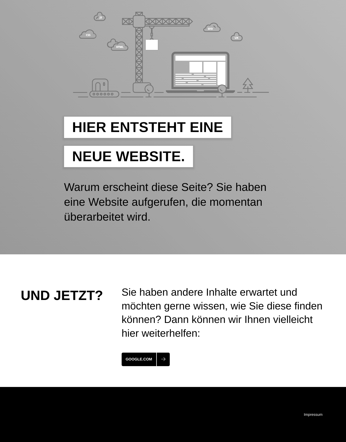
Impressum (313, 414)
